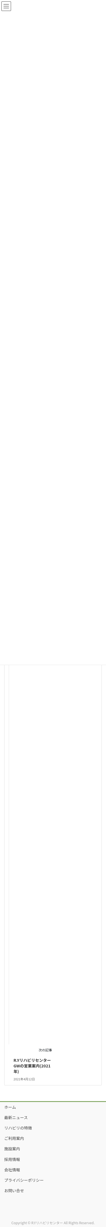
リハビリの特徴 (18, 1128)
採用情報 (12, 1159)
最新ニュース (16, 1117)
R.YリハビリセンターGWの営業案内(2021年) (32, 1065)
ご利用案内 (14, 1138)
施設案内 (12, 1148)
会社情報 (12, 1169)
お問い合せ (14, 1190)
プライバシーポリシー (24, 1180)
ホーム (10, 1107)
